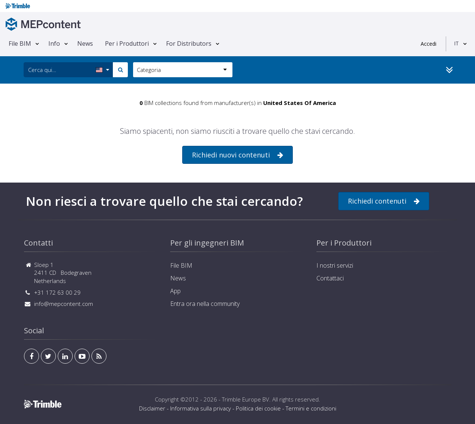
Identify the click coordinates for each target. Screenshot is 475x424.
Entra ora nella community (205, 304)
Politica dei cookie (258, 408)
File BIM (20, 43)
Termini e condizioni (311, 408)
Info (54, 43)
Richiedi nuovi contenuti (237, 155)
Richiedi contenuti (384, 201)
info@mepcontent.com (63, 303)
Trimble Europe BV (245, 399)
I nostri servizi (334, 265)
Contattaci (330, 278)
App (175, 291)
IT (456, 43)
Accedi (428, 43)
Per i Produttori (127, 43)
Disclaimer (152, 408)
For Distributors (188, 43)
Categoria (182, 69)
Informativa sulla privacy (200, 408)
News (85, 43)
